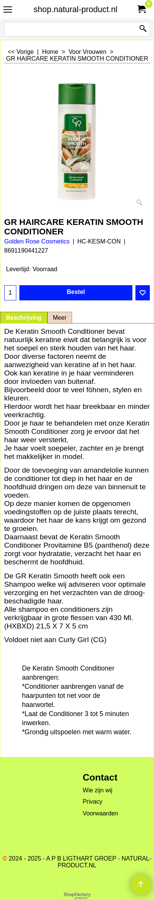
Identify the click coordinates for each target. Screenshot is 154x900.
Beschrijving (24, 317)
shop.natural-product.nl (76, 9)
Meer (60, 317)
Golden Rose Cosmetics (37, 241)
